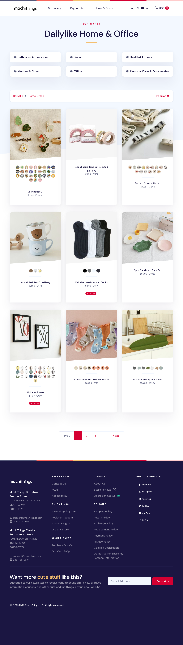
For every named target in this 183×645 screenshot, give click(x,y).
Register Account (62, 517)
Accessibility (59, 496)
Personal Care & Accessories (149, 71)
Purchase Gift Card (63, 545)
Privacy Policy (102, 541)
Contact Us (59, 483)
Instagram (146, 491)
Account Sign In (61, 523)
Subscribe (165, 581)
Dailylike (18, 96)
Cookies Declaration (106, 547)
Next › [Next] (117, 436)
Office (78, 71)
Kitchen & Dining (28, 71)
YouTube (146, 512)
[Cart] (162, 8)
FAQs (55, 489)
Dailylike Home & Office (91, 34)
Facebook (146, 484)
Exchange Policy (104, 523)
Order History (60, 529)
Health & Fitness (141, 57)
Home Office (36, 96)
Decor (78, 57)
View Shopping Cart (64, 511)
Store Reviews (105, 489)
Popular (163, 96)
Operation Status (107, 496)
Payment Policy (103, 535)
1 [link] (77, 436)
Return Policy (102, 517)
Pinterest (146, 498)
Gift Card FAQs (61, 551)
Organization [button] (78, 8)
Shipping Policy (103, 511)
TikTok (145, 520)
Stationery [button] (54, 8)
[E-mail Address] (129, 581)
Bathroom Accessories (33, 57)
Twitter (145, 505)
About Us (99, 483)
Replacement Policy (106, 529)
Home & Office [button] (104, 8)
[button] (132, 8)
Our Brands (91, 24)
